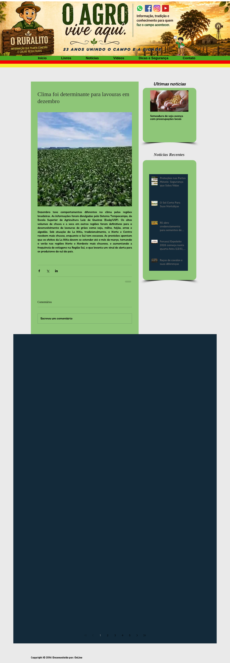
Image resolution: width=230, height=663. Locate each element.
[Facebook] (148, 8)
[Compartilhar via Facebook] (39, 271)
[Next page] (137, 635)
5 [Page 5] (130, 635)
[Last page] (144, 635)
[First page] (85, 635)
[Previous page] (93, 635)
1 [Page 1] (100, 635)
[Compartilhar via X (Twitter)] (47, 271)
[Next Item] (182, 101)
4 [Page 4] (122, 635)
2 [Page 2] (107, 635)
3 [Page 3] (115, 635)
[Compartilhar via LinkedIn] (56, 271)
